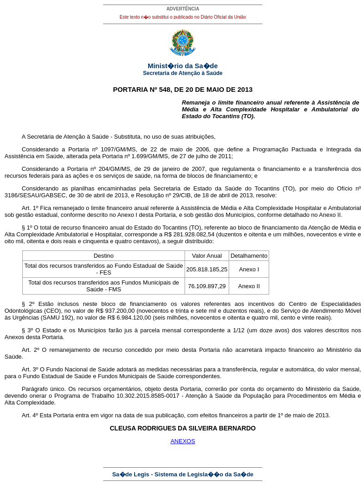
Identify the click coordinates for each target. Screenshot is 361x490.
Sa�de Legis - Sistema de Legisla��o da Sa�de (183, 474)
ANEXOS (182, 441)
